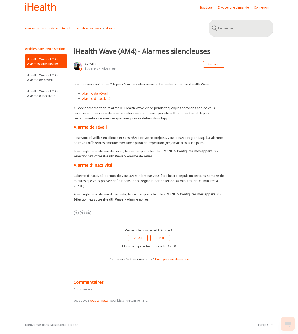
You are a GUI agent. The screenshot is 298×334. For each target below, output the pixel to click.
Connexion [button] (261, 7)
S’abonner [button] (214, 64)
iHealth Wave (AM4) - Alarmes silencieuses (43, 61)
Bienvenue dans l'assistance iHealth (48, 28)
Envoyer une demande (233, 7)
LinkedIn (88, 213)
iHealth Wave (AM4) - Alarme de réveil (43, 77)
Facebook (76, 213)
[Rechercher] (241, 28)
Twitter (82, 213)
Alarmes (110, 28)
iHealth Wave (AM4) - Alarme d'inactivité (43, 93)
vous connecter (100, 300)
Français (263, 324)
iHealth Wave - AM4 (88, 28)
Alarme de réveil (95, 93)
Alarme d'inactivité (96, 98)
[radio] (138, 238)
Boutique (206, 7)
